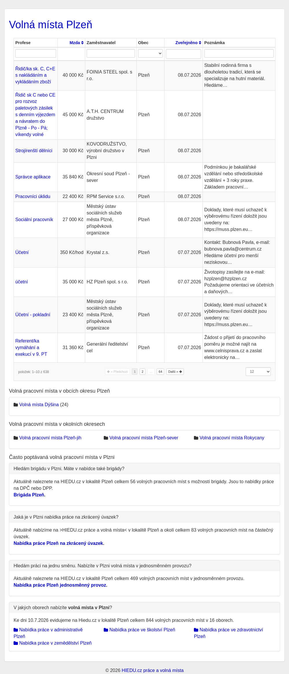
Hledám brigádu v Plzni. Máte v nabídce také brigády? (69, 468)
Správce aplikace (33, 176)
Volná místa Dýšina (39, 404)
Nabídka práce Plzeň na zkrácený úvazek (58, 543)
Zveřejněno (188, 42)
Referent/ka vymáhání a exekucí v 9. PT (31, 347)
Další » (174, 371)
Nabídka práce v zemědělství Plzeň (53, 643)
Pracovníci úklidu (32, 196)
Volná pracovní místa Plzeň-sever (143, 437)
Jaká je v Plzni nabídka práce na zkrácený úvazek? (66, 517)
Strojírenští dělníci (33, 150)
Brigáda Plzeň (29, 494)
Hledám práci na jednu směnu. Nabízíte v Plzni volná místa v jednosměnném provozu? (102, 565)
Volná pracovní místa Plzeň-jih (50, 437)
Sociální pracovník (34, 219)
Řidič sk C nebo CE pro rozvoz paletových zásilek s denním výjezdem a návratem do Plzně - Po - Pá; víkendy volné (35, 115)
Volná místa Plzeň (50, 25)
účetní (21, 281)
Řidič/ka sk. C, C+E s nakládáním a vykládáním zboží (35, 75)
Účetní (22, 252)
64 (160, 371)
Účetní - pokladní (32, 314)
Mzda (77, 42)
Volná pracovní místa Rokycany (231, 437)
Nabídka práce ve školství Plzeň (139, 629)
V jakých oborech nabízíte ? (63, 607)
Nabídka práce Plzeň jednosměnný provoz (60, 585)
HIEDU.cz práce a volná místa (153, 670)
